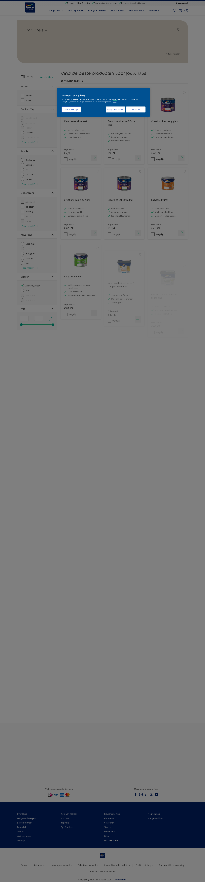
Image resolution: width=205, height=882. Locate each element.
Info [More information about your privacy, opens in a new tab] (114, 102)
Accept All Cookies (115, 109)
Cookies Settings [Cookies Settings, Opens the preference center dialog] (71, 109)
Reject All (136, 109)
